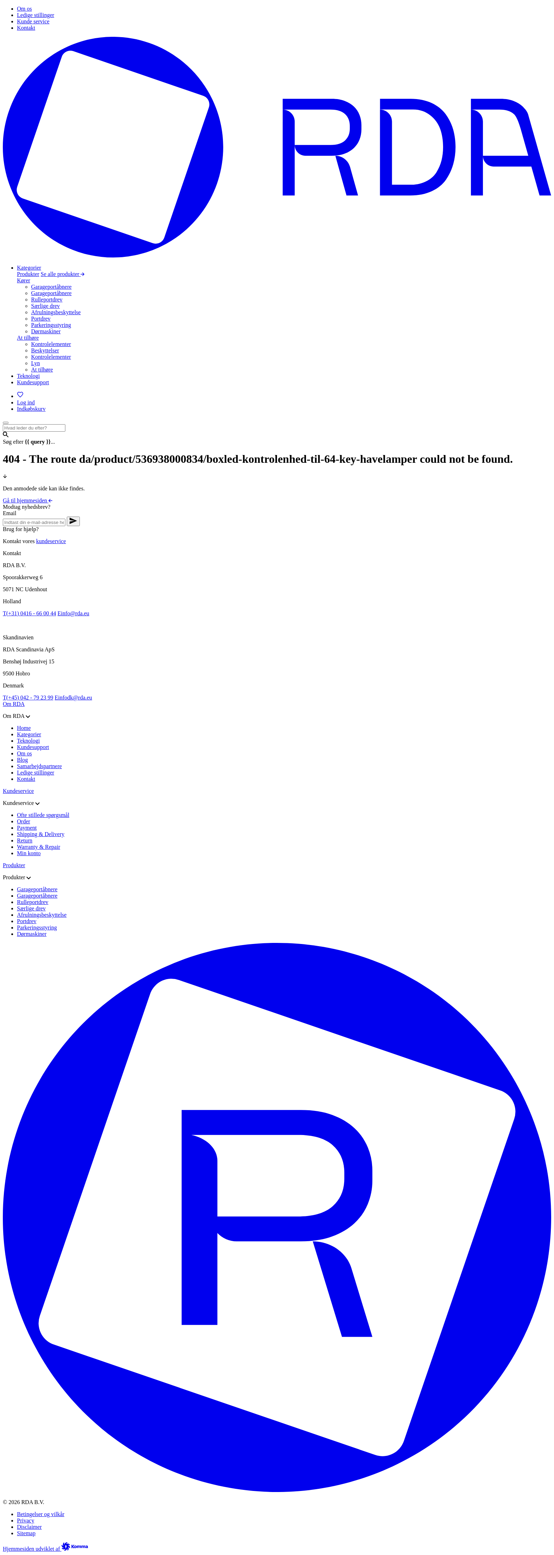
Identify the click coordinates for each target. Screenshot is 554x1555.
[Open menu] (5, 423)
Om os (24, 753)
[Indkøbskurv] (31, 409)
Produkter (28, 274)
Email (9, 513)
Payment (27, 828)
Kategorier (29, 734)
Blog (22, 760)
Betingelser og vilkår (40, 1514)
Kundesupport (33, 747)
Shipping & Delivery (40, 834)
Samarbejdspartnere (39, 766)
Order (23, 821)
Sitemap (26, 1533)
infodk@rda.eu (73, 698)
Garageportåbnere (51, 287)
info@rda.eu (73, 613)
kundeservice (51, 541)
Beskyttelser (45, 350)
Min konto (29, 853)
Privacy (25, 1520)
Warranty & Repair (38, 847)
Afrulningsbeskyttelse (56, 312)
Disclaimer (29, 1527)
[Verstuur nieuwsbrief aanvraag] (73, 521)
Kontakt (26, 779)
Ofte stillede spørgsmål (43, 815)
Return (25, 840)
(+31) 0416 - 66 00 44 (29, 613)
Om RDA (14, 704)
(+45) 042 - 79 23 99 (28, 698)
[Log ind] (26, 402)
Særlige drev (45, 306)
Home (24, 728)
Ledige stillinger (35, 773)
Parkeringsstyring (51, 325)
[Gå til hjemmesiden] (277, 256)
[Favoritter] (20, 396)
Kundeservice (18, 791)
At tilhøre (28, 338)
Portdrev (41, 319)
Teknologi (28, 741)
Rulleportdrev (47, 299)
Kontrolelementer (51, 344)
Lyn (35, 363)
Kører (23, 280)
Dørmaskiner (46, 331)
